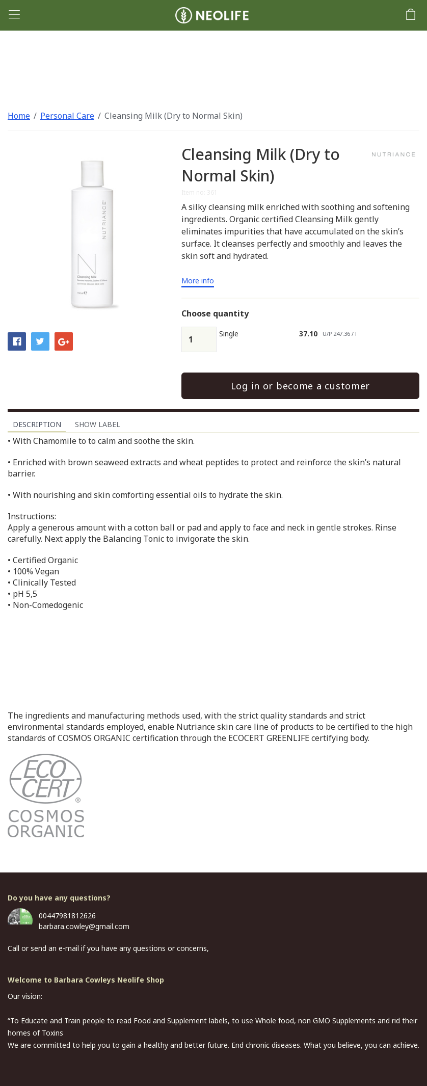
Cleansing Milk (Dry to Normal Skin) (173, 115)
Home (19, 115)
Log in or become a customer (300, 386)
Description (37, 424)
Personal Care (67, 115)
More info (197, 281)
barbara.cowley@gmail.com (84, 926)
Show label (97, 424)
